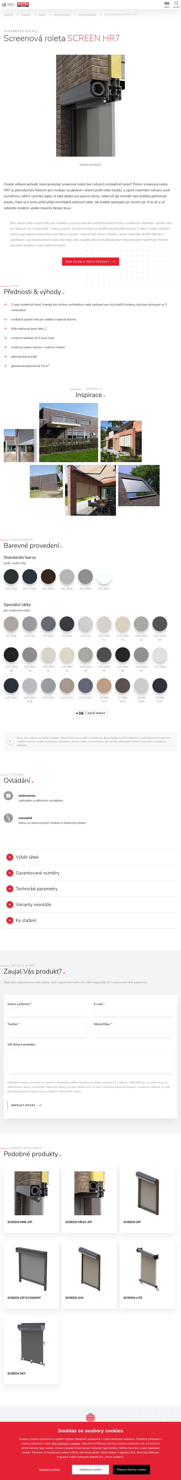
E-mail (99, 1006)
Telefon (13, 1027)
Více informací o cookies (66, 1443)
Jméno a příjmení (19, 1006)
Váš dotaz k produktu (21, 1047)
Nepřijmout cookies (90, 1469)
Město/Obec (103, 1027)
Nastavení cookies (49, 1469)
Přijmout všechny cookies (131, 1469)
